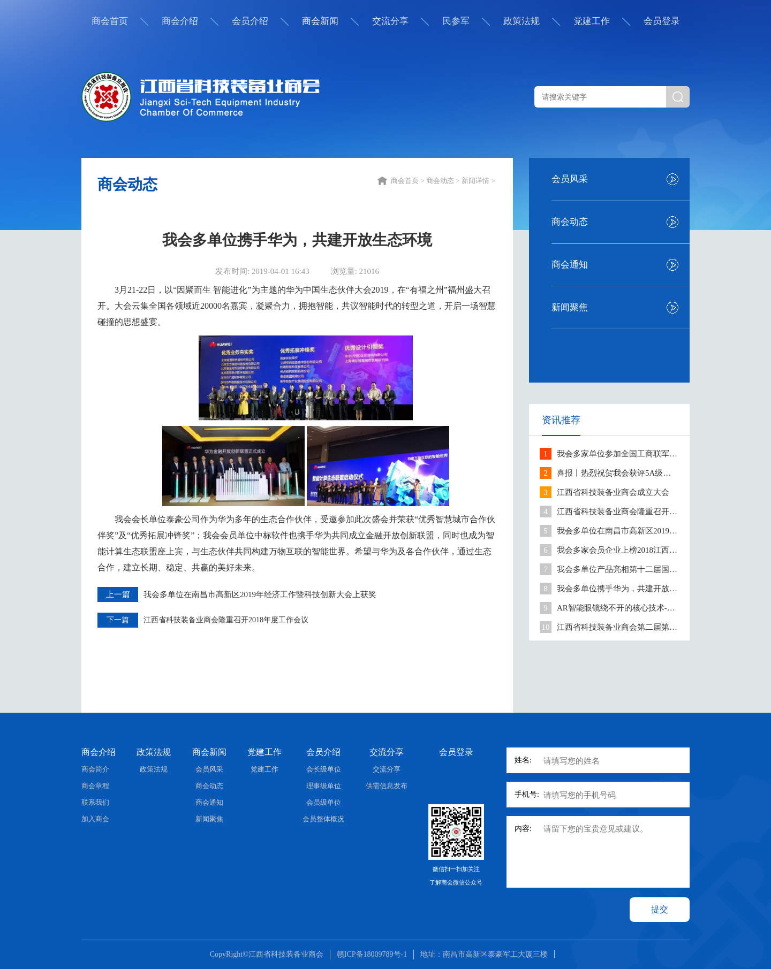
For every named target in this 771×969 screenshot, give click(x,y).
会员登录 (662, 21)
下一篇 (118, 620)
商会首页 (110, 21)
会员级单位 (323, 802)
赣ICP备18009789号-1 (372, 954)
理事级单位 (323, 786)
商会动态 (569, 222)
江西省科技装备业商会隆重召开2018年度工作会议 (225, 620)
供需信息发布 (386, 786)
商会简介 (95, 769)
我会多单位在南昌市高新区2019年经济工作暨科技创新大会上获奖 (259, 594)
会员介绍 (250, 21)
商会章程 (95, 786)
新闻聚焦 (569, 307)
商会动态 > (444, 181)
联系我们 (95, 802)
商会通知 (569, 265)
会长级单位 (323, 769)
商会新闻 (320, 21)
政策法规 (521, 21)
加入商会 (95, 819)
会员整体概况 (323, 819)
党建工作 (591, 21)
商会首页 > (408, 181)
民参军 (456, 21)
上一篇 (118, 594)
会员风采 (569, 179)
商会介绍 (180, 21)
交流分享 (390, 21)
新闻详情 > (479, 181)
